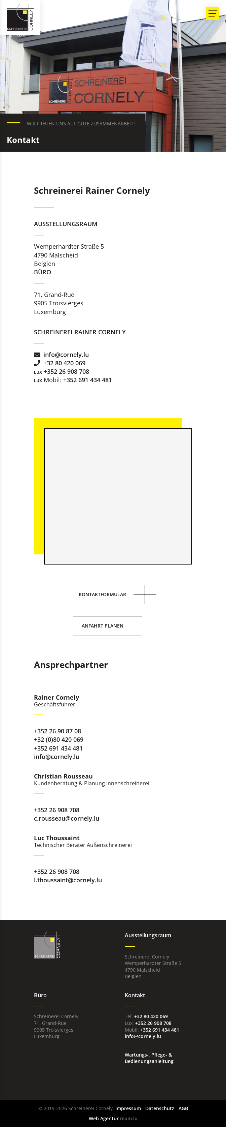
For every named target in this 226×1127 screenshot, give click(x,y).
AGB (183, 1108)
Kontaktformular (102, 594)
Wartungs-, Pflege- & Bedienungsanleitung (149, 1058)
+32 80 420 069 (64, 363)
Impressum (128, 1108)
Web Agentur (104, 1118)
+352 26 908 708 (66, 371)
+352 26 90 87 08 (57, 731)
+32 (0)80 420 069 (58, 739)
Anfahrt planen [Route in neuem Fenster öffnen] (102, 625)
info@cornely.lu (66, 355)
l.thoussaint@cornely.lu (68, 880)
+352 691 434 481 (87, 380)
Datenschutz (159, 1108)
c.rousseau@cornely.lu (66, 818)
